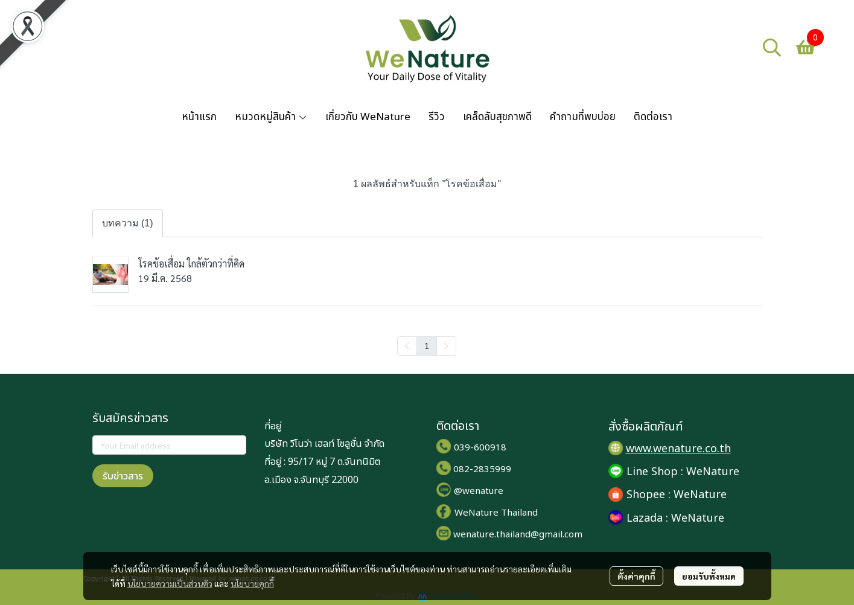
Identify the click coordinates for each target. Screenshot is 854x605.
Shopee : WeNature (676, 495)
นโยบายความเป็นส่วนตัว (169, 583)
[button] (772, 47)
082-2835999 (482, 469)
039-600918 (480, 448)
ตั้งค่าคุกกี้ (636, 576)
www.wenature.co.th (678, 449)
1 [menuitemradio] (426, 345)
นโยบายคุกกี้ (252, 583)
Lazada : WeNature (675, 518)
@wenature (478, 491)
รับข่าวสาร (123, 476)
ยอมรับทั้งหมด (709, 576)
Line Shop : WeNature (682, 472)
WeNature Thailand (496, 513)
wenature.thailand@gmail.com (517, 535)
